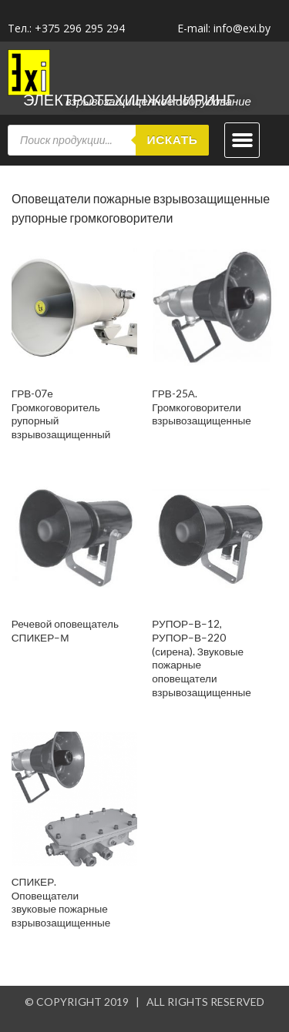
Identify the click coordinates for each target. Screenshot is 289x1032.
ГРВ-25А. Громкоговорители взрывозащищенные (201, 407)
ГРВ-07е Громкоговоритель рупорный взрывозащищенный (61, 414)
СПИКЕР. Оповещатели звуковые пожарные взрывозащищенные (61, 902)
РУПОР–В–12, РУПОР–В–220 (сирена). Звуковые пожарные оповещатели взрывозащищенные (201, 658)
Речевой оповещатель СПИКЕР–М (65, 631)
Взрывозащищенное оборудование (158, 101)
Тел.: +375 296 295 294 (66, 28)
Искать (172, 139)
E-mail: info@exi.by (224, 28)
